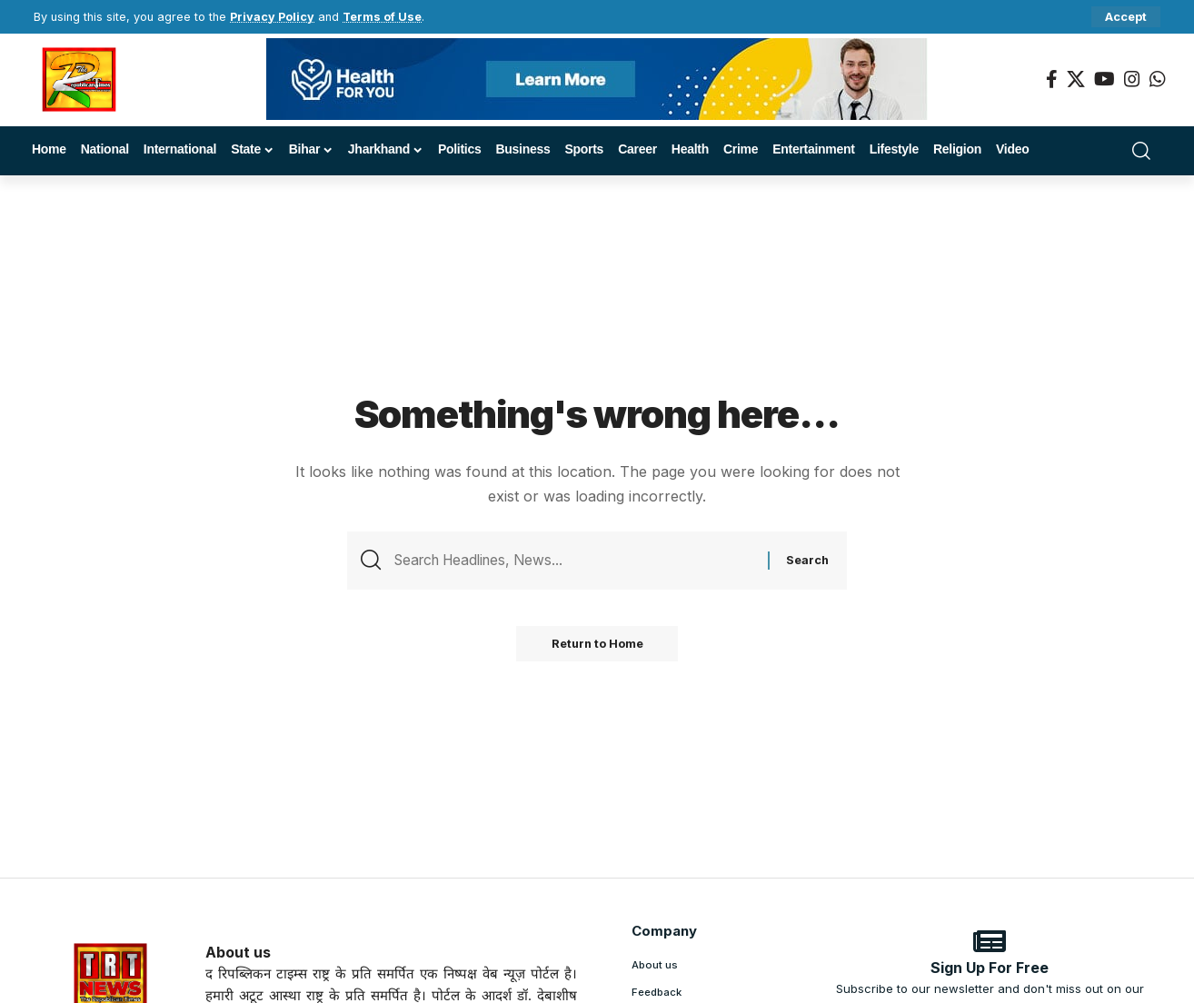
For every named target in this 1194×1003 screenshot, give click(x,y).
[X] (1076, 79)
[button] (1125, 16)
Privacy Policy (272, 17)
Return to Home (597, 645)
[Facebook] (1051, 79)
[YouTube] (1104, 79)
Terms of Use (383, 17)
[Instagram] (1132, 79)
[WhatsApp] (1157, 79)
